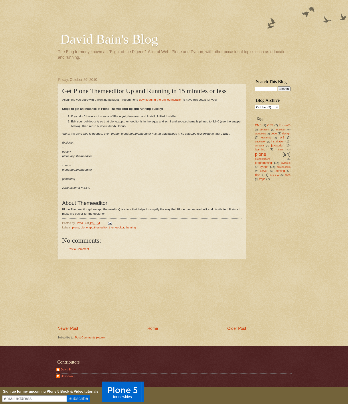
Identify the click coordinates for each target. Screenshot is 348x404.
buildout (280, 129)
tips (257, 175)
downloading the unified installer (160, 99)
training (274, 175)
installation (278, 141)
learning (260, 149)
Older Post (236, 328)
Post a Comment (78, 249)
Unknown (67, 376)
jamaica (259, 145)
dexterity (266, 137)
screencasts (284, 167)
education (260, 141)
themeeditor (116, 227)
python (264, 166)
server (263, 171)
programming (263, 162)
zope (262, 179)
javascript (277, 145)
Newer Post (67, 328)
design (286, 133)
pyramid (286, 163)
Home (152, 328)
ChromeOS (285, 125)
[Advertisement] (152, 292)
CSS (270, 125)
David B (66, 369)
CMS (258, 125)
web (288, 175)
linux (280, 149)
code (274, 133)
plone (75, 227)
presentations (263, 159)
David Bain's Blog (109, 39)
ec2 (282, 137)
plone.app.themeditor (94, 227)
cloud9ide (260, 133)
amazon (264, 129)
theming (131, 227)
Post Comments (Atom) (90, 337)
